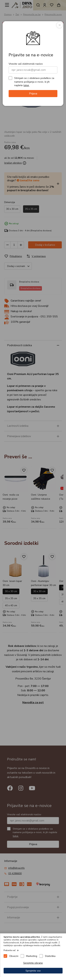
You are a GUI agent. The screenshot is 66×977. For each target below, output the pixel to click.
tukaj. (26, 85)
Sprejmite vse (33, 970)
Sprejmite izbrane (33, 963)
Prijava (33, 94)
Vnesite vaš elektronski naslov (26, 63)
